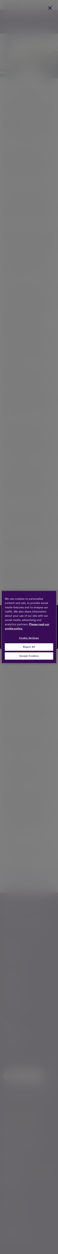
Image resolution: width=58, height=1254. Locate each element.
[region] (28, 626)
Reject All (29, 646)
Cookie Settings (29, 638)
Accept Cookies (29, 655)
